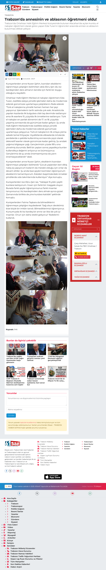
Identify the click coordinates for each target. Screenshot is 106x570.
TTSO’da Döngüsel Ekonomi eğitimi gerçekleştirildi (56, 358)
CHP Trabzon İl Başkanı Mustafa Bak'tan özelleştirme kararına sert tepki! (15, 382)
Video (8, 527)
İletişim (9, 543)
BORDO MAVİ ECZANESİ (80, 237)
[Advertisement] (87, 48)
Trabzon (25, 7)
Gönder (11, 415)
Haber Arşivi (43, 465)
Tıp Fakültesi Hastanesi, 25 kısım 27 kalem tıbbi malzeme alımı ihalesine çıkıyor (78, 88)
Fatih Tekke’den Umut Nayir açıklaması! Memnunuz (92, 86)
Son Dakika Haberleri (47, 462)
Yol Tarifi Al (80, 253)
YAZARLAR (28, 2)
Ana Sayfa (10, 498)
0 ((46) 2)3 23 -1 (82, 257)
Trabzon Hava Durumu (47, 446)
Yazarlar (76, 7)
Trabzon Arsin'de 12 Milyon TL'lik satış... (56, 380)
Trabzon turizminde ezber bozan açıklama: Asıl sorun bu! (36, 382)
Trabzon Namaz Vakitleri (48, 449)
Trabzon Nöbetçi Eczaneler (21, 548)
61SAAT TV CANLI (44, 2)
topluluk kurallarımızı (28, 422)
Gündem (26, 9)
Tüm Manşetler (44, 460)
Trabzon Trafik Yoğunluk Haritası (23, 556)
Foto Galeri (10, 525)
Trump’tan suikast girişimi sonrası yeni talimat (36, 358)
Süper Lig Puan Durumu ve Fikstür (25, 559)
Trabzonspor (37, 7)
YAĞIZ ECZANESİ (81, 277)
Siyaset (35, 9)
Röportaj (9, 533)
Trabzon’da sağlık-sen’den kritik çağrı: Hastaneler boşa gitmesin (15, 359)
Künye (8, 541)
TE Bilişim (97, 486)
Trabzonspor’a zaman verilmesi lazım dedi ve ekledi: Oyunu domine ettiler (93, 110)
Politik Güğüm (51, 7)
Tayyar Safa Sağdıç (13, 79)
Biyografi (10, 535)
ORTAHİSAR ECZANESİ (84, 271)
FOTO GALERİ (12, 2)
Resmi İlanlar (65, 7)
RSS (8, 486)
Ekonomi (86, 7)
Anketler (10, 538)
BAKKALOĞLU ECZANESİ (80, 264)
